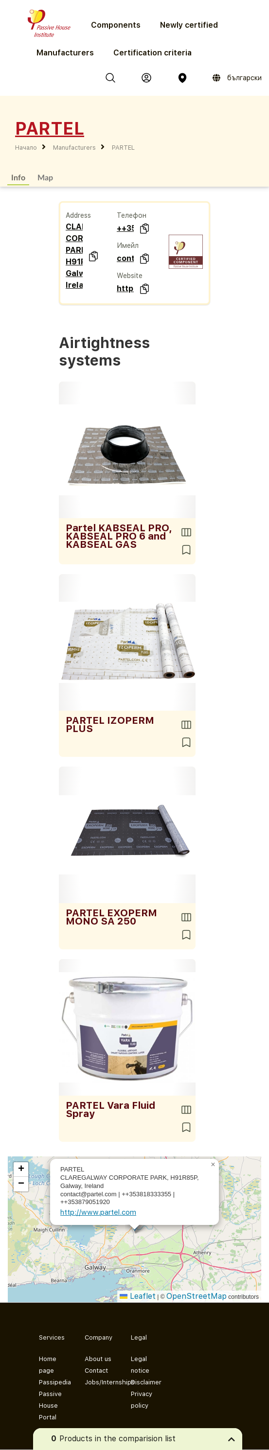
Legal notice (140, 1364)
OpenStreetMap (196, 1296)
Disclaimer (146, 1382)
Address (78, 215)
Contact (96, 1370)
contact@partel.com (125, 258)
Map (45, 177)
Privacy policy (141, 1399)
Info (18, 177)
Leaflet (138, 1296)
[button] (213, 1164)
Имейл (128, 245)
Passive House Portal (50, 1405)
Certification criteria (152, 52)
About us (98, 1359)
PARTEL (123, 147)
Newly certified (189, 25)
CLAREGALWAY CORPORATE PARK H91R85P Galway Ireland (74, 256)
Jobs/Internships (100, 1382)
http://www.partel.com (125, 288)
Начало (26, 147)
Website (130, 276)
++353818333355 (125, 228)
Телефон (131, 215)
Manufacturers (65, 52)
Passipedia (54, 1382)
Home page (47, 1364)
